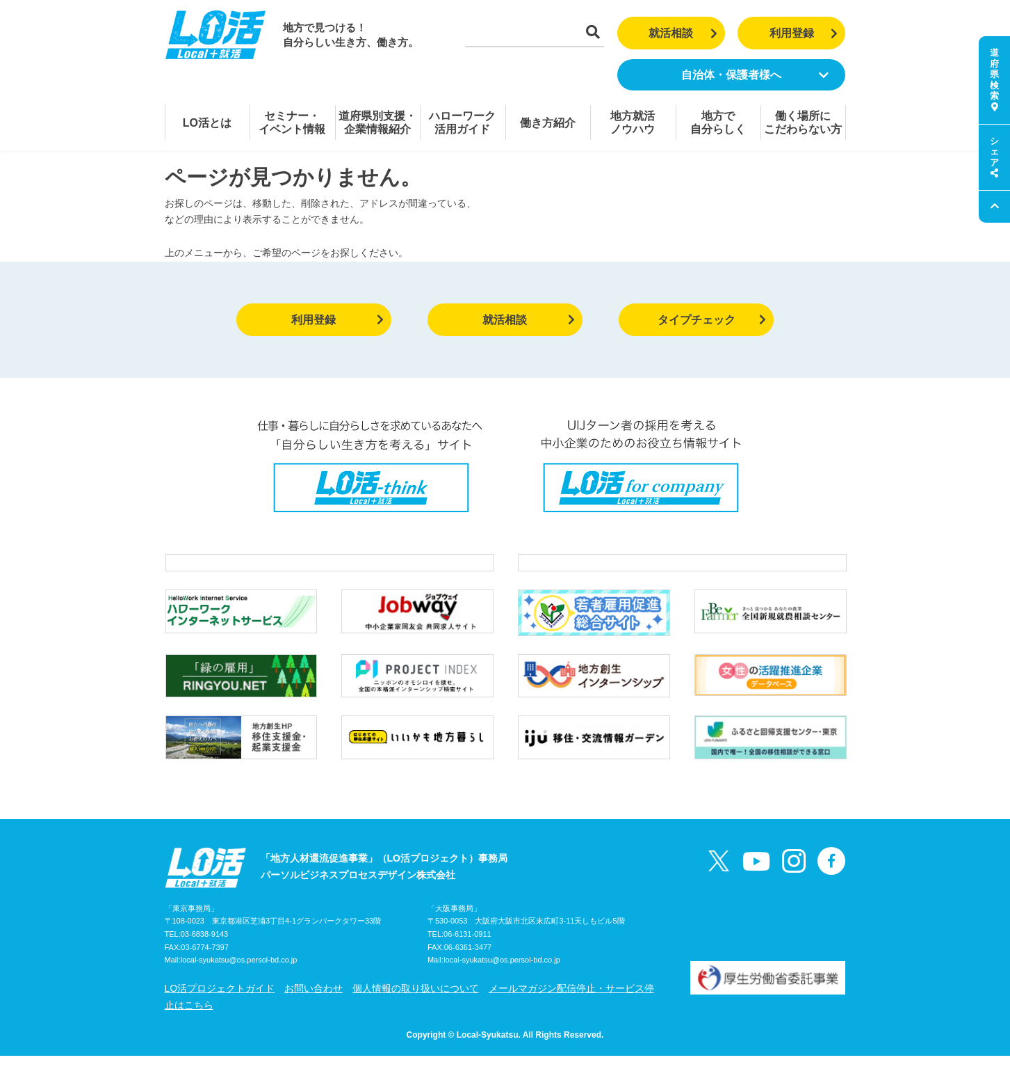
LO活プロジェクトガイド (220, 1017)
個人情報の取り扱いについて (415, 1017)
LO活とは (207, 123)
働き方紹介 (548, 123)
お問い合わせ (313, 1017)
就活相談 (683, 33)
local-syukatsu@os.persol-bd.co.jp (239, 989)
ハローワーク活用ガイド (462, 122)
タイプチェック (712, 320)
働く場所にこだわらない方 (803, 122)
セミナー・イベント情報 (292, 122)
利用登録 (803, 33)
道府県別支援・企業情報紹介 (377, 122)
